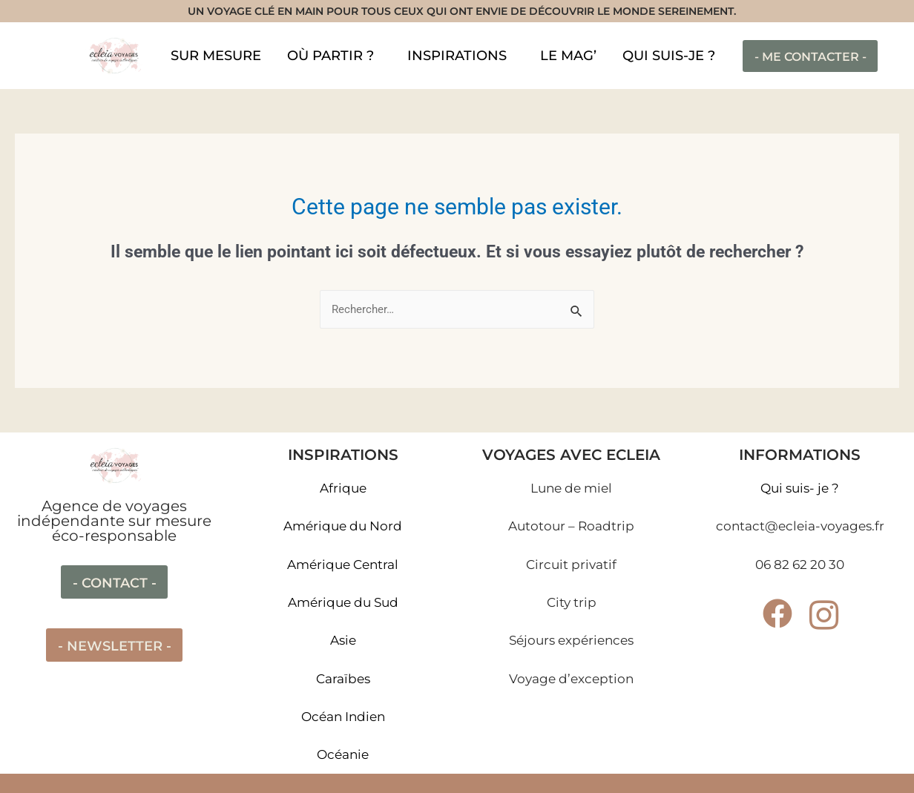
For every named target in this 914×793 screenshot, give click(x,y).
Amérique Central (342, 564)
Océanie (343, 754)
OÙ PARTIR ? (330, 55)
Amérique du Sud (343, 602)
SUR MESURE (216, 55)
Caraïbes (343, 678)
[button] (334, 55)
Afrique (343, 488)
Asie (343, 640)
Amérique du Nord (342, 526)
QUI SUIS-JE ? (668, 55)
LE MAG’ (568, 55)
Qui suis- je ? (799, 488)
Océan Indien (343, 716)
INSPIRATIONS (457, 55)
